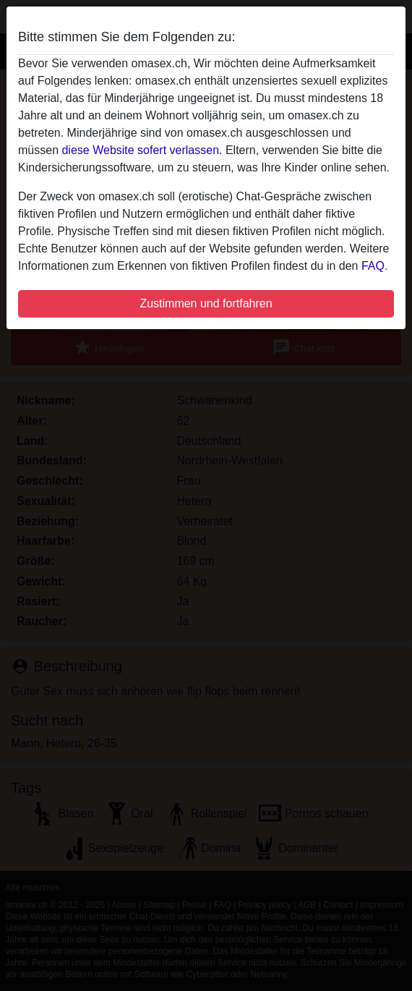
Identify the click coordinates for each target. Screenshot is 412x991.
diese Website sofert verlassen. (141, 150)
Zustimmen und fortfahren (206, 303)
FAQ (373, 266)
